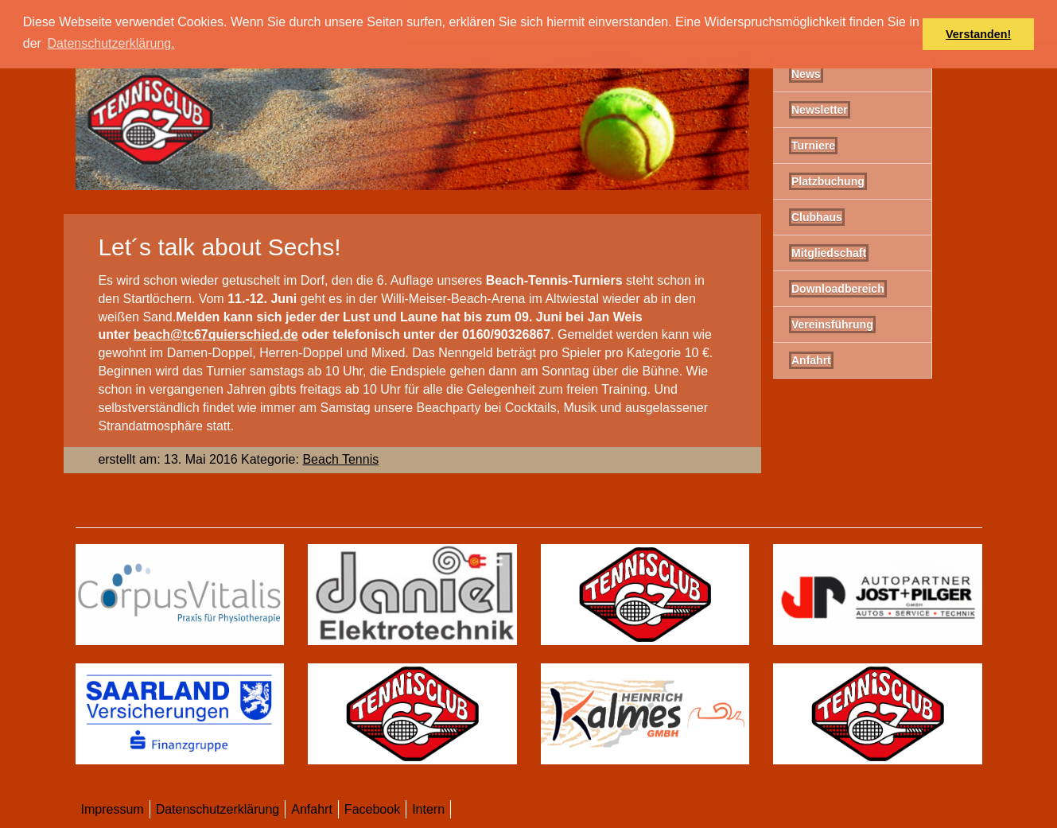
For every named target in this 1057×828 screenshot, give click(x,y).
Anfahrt (311, 809)
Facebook (372, 809)
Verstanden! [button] (978, 34)
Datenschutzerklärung (218, 809)
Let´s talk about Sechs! (219, 247)
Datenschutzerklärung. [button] (111, 43)
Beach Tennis (340, 459)
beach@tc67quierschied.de (216, 334)
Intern (428, 809)
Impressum (112, 809)
